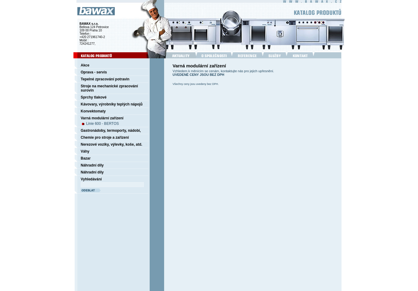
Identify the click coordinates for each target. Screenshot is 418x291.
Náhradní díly (92, 165)
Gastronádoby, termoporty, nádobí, (111, 130)
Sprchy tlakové (93, 97)
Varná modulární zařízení (102, 118)
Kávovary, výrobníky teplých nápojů (112, 104)
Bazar (86, 158)
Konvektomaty (93, 111)
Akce (85, 65)
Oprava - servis (94, 72)
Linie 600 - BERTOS (102, 123)
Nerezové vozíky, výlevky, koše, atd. (111, 144)
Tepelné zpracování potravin (105, 79)
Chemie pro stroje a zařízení (105, 137)
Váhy (85, 151)
